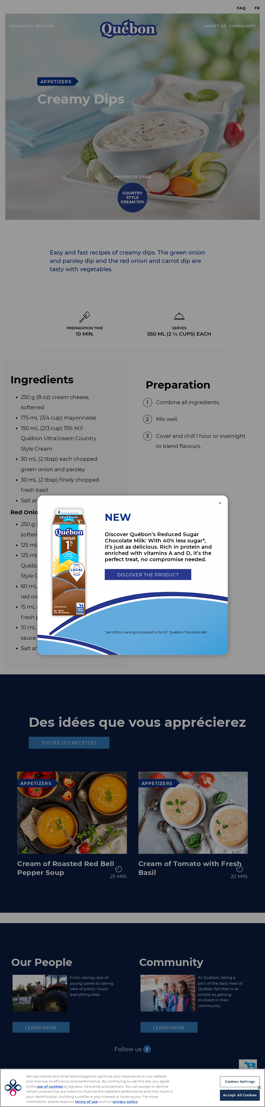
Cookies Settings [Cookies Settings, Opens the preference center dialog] (240, 1081)
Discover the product (148, 574)
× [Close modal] (220, 503)
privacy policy (125, 1101)
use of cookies (50, 1086)
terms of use (86, 1101)
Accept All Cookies (240, 1095)
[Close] (259, 1087)
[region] (132, 1088)
